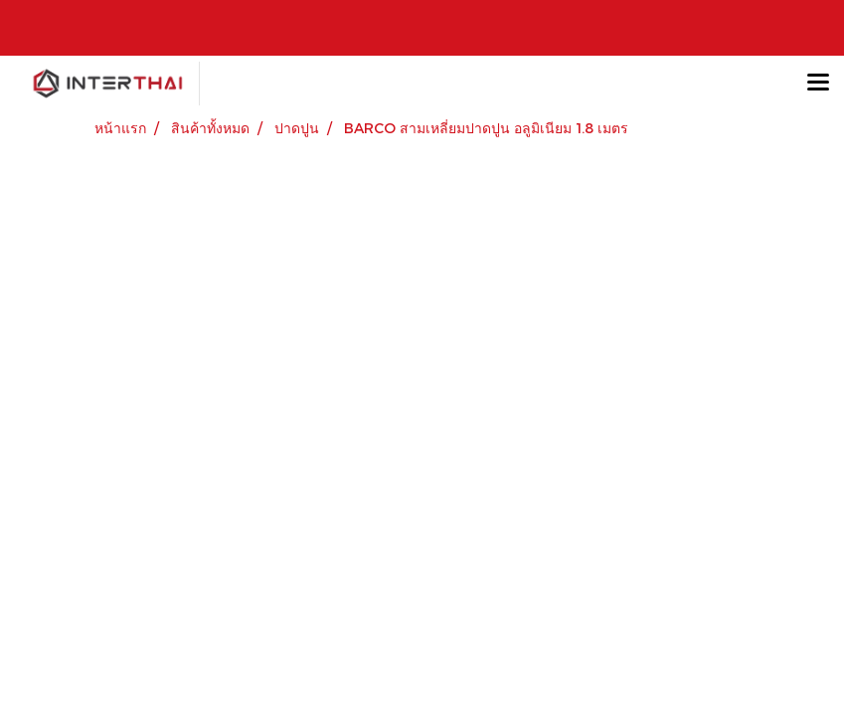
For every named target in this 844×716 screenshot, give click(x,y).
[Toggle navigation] (818, 83)
